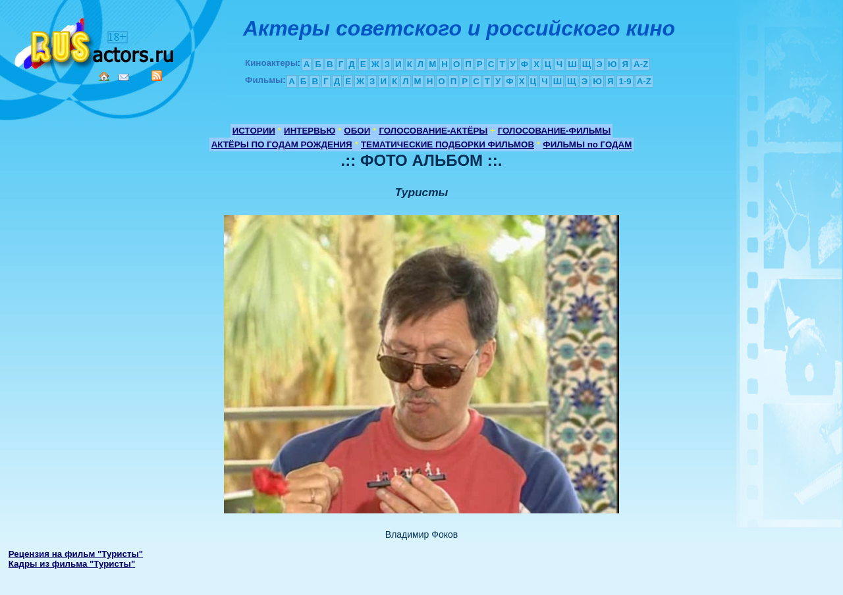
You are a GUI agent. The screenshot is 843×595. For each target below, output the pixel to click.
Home (104, 76)
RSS (156, 75)
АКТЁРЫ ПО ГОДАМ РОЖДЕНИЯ (281, 144)
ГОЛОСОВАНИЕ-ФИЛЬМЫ (554, 131)
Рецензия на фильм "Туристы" (76, 554)
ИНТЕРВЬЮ (309, 131)
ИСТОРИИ (253, 131)
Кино (95, 41)
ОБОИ (357, 131)
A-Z (641, 64)
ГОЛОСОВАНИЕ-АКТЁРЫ (433, 131)
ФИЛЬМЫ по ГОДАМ (587, 144)
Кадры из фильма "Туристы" (72, 564)
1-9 (624, 81)
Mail (124, 77)
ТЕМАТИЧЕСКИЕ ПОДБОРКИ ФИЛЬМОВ (447, 144)
